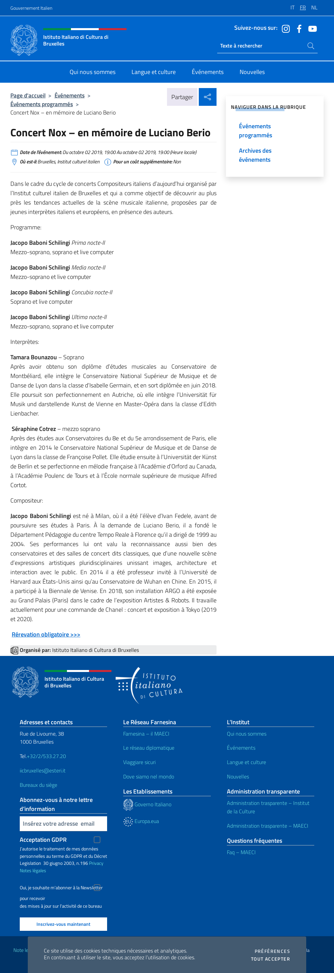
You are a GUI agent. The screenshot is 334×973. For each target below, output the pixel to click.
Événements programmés (41, 104)
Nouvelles (238, 776)
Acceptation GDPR (43, 839)
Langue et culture (246, 762)
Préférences (272, 951)
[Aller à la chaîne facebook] (297, 28)
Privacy (96, 863)
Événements (70, 95)
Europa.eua (141, 821)
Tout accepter (270, 959)
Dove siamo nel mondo (148, 776)
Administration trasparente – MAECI (267, 826)
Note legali (24, 950)
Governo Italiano (147, 804)
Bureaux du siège (38, 785)
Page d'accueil (28, 95)
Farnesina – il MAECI (146, 734)
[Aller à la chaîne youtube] (311, 28)
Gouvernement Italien (31, 7)
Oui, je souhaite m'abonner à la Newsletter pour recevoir (61, 888)
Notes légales (33, 870)
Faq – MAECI (241, 852)
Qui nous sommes (246, 734)
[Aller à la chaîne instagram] (284, 28)
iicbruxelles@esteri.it (43, 770)
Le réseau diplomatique (148, 748)
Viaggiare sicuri (139, 762)
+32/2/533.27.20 (46, 756)
